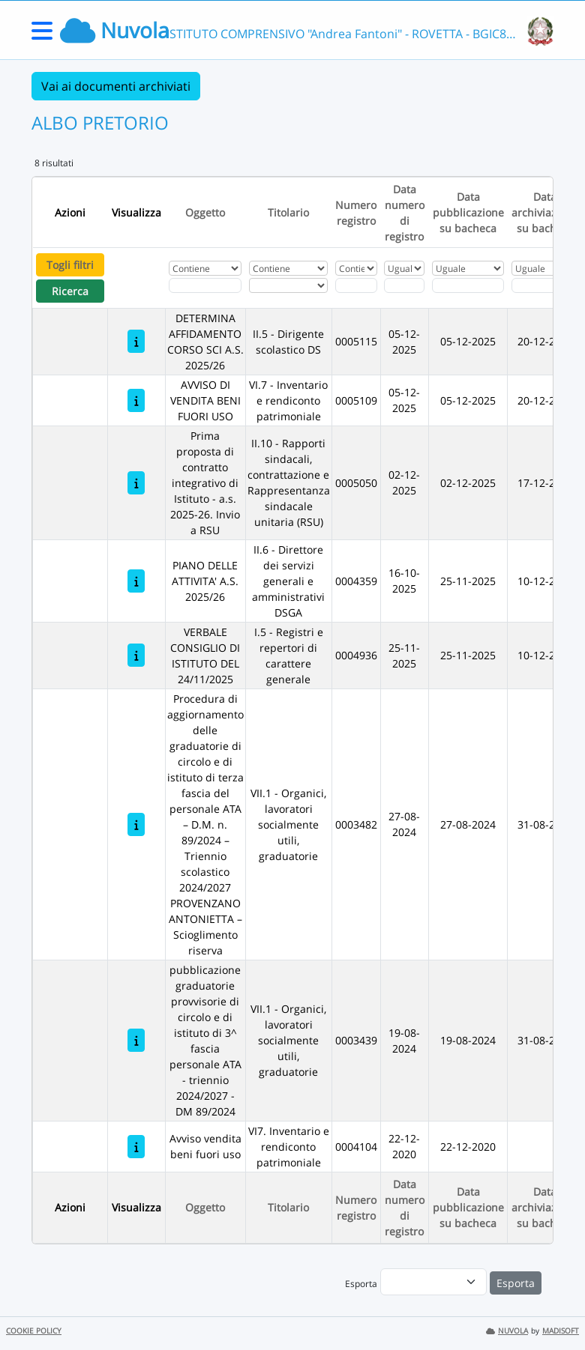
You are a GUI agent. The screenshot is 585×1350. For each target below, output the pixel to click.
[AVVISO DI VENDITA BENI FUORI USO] (136, 400)
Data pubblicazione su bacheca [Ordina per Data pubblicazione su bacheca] (468, 212)
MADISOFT (560, 1331)
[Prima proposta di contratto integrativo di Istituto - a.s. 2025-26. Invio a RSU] (136, 482)
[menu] (433, 1281)
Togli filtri (70, 265)
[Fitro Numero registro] (356, 285)
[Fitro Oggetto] (205, 285)
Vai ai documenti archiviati (115, 86)
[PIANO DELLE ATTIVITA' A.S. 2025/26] (136, 581)
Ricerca (70, 291)
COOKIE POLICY (34, 1331)
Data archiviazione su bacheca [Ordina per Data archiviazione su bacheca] (545, 212)
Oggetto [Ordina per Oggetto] (205, 212)
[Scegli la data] (404, 285)
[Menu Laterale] (42, 36)
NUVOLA (507, 1331)
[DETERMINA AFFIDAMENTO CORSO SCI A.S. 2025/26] (136, 341)
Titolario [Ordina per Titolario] (288, 212)
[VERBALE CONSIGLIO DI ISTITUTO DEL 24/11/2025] (136, 655)
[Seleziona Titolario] (288, 285)
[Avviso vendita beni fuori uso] (136, 1146)
